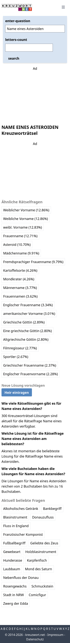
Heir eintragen (16, 392)
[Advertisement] (35, 94)
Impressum (55, 635)
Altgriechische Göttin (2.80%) (25, 339)
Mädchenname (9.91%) (21, 253)
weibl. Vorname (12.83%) (22, 227)
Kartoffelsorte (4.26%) (20, 270)
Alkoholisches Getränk (20, 508)
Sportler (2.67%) (15, 356)
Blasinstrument (15, 517)
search (13, 58)
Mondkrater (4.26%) (18, 279)
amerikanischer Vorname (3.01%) (29, 313)
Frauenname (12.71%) (20, 236)
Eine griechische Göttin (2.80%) (27, 331)
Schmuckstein (42, 586)
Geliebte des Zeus (44, 543)
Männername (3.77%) (20, 287)
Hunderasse (12, 560)
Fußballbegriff (14, 543)
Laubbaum (11, 569)
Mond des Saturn (38, 569)
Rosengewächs (15, 586)
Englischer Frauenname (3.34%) (28, 305)
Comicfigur (37, 595)
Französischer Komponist (23, 534)
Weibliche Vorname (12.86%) (25, 218)
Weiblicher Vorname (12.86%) (26, 210)
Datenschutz (35, 639)
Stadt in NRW (13, 595)
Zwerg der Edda (15, 603)
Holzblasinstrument (40, 551)
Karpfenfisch (37, 560)
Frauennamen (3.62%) (20, 296)
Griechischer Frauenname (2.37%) (29, 365)
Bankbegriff (52, 508)
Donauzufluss (43, 517)
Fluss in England (16, 526)
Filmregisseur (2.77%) (20, 348)
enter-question (17, 21)
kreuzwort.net (35, 635)
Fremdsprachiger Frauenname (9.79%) (33, 262)
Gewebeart (11, 551)
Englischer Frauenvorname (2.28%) (30, 374)
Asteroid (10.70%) (17, 244)
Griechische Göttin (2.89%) (24, 322)
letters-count (16, 39)
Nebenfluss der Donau (21, 577)
